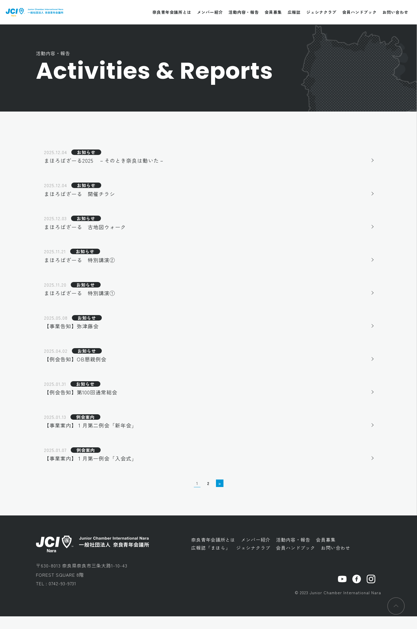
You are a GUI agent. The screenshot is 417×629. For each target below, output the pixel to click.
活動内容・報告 (244, 12)
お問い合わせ (395, 12)
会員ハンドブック (359, 12)
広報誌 (294, 12)
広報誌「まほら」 (210, 560)
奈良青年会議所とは (171, 12)
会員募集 (273, 12)
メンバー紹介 (210, 12)
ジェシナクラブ (321, 12)
